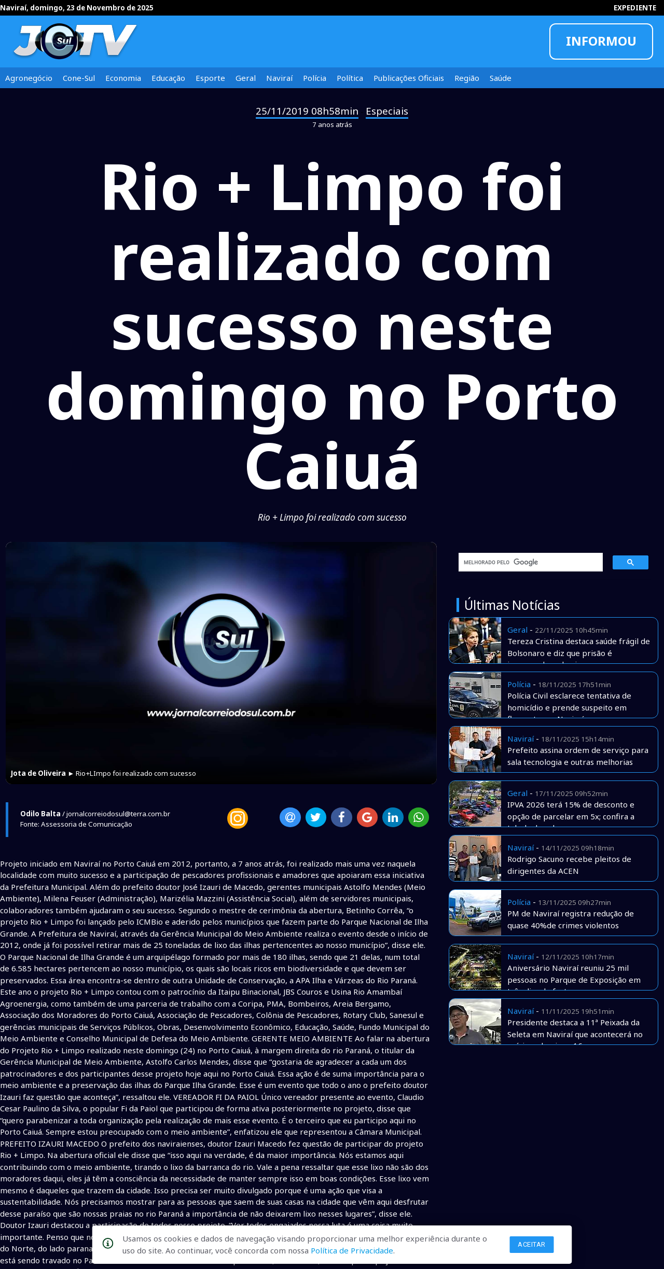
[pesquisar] (527, 562)
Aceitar (532, 1244)
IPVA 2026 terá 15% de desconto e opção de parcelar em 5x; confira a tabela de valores (570, 816)
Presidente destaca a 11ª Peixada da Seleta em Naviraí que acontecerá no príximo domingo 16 (575, 1034)
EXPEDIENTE (635, 7)
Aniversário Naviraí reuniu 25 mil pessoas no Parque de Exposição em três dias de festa (574, 979)
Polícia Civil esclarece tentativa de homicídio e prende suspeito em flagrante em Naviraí (569, 707)
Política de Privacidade (352, 1250)
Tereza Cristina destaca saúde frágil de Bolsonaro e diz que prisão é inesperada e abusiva (578, 653)
